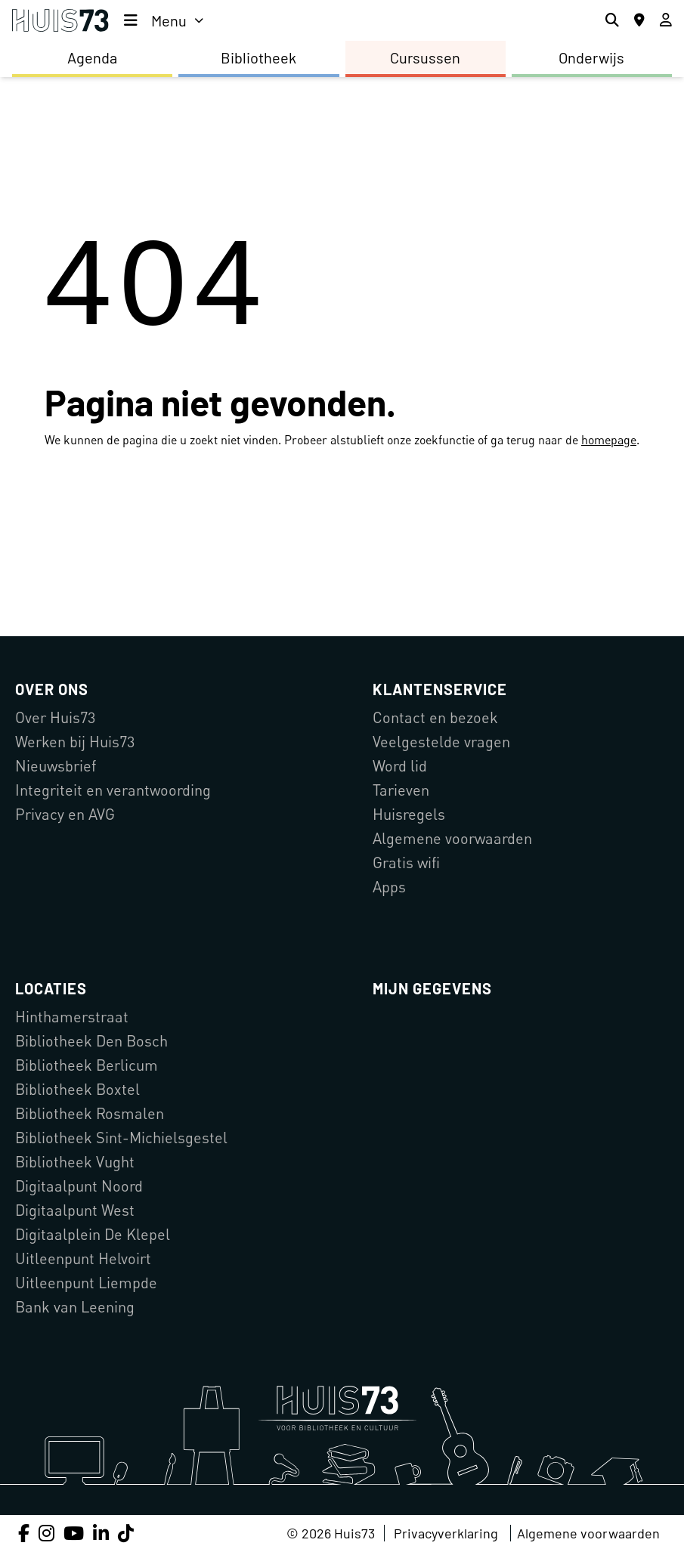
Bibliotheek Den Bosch (91, 1040)
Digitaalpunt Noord (79, 1185)
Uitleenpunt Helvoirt (83, 1258)
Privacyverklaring (446, 1533)
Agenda (92, 57)
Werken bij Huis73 (75, 741)
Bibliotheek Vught (75, 1161)
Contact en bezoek (435, 717)
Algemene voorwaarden (452, 838)
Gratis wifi (406, 862)
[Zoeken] (612, 20)
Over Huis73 (55, 717)
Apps (389, 886)
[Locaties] (639, 20)
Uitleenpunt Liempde (86, 1282)
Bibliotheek (258, 57)
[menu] (163, 20)
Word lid (400, 765)
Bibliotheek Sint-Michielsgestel (121, 1137)
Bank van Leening (75, 1306)
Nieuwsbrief (55, 765)
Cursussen (425, 57)
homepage (608, 439)
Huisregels (409, 814)
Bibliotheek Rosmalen (89, 1113)
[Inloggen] (666, 20)
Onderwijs (591, 57)
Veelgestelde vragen (441, 741)
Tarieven (401, 790)
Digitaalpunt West (75, 1210)
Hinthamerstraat (71, 1016)
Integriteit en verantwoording (113, 790)
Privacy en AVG (65, 814)
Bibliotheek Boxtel (77, 1089)
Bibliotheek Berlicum (86, 1065)
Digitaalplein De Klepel (92, 1234)
